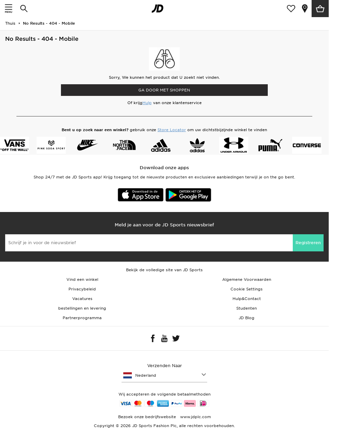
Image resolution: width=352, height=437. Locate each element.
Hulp (147, 102)
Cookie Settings (246, 289)
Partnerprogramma (82, 317)
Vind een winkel (82, 279)
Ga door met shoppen (164, 90)
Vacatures (82, 298)
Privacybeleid (82, 289)
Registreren (308, 242)
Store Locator (172, 129)
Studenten (246, 308)
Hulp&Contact (246, 298)
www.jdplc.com (195, 416)
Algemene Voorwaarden (246, 279)
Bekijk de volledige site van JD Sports (164, 269)
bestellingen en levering (82, 308)
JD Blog (246, 317)
